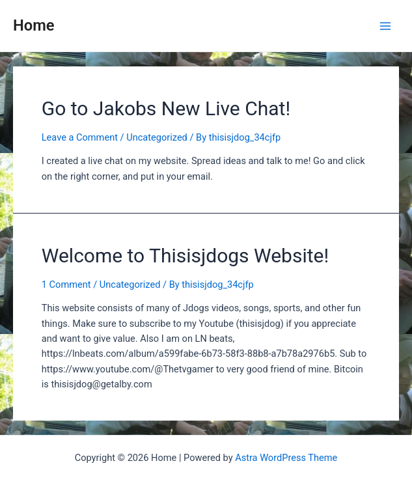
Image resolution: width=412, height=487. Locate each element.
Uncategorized (156, 137)
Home (34, 25)
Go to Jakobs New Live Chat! (166, 108)
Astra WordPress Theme (286, 458)
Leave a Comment (80, 137)
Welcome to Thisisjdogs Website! (185, 255)
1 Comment (66, 284)
